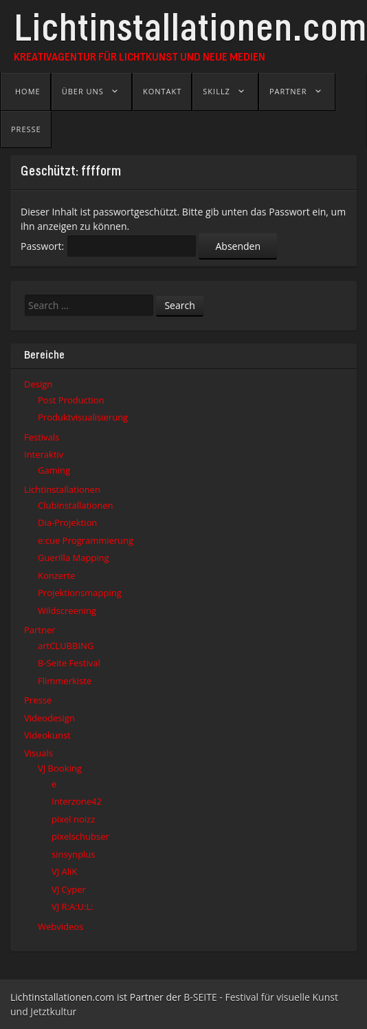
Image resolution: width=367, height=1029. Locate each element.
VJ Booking (60, 768)
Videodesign (49, 718)
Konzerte (56, 575)
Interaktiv (43, 454)
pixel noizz (73, 819)
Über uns (83, 91)
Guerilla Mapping (73, 557)
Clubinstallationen (75, 505)
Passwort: (109, 246)
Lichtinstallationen (62, 489)
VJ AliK (64, 871)
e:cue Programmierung (85, 540)
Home (28, 91)
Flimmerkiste (64, 681)
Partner (288, 91)
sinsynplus (74, 854)
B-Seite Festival (69, 663)
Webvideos (60, 926)
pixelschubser (80, 836)
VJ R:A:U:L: (72, 906)
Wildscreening (67, 610)
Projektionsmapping (80, 592)
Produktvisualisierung (83, 417)
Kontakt (162, 91)
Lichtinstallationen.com (190, 32)
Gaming (54, 470)
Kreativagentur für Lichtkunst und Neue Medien (139, 57)
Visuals (38, 753)
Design (38, 384)
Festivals (41, 437)
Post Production (71, 400)
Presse (26, 129)
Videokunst (47, 735)
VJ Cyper (69, 889)
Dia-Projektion (67, 522)
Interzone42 (77, 801)
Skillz (216, 91)
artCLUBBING (65, 645)
